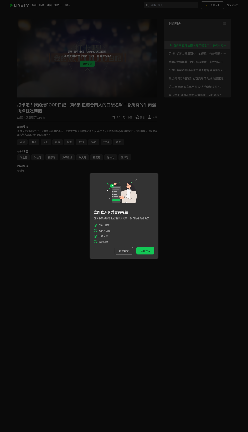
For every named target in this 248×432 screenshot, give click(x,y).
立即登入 (145, 250)
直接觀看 (124, 250)
